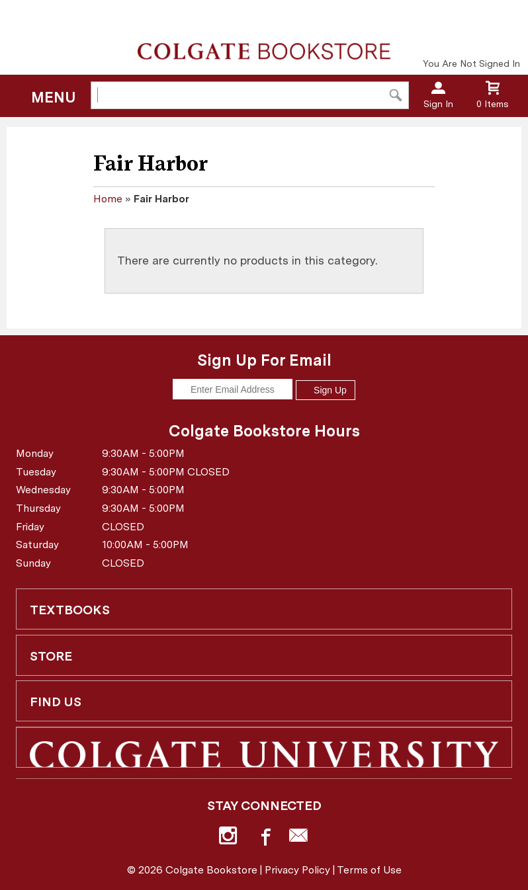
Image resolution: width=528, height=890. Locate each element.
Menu (53, 97)
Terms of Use (369, 870)
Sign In (438, 104)
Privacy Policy (297, 870)
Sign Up (325, 390)
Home (107, 198)
